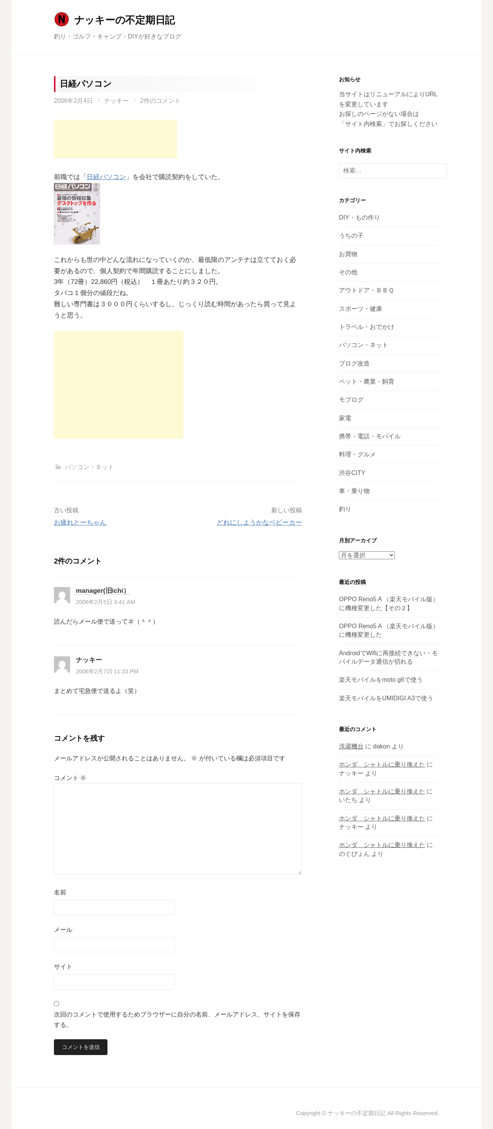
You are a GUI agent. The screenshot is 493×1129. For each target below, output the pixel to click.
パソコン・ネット (89, 467)
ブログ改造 (354, 363)
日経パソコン (106, 177)
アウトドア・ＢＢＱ (366, 290)
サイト (63, 966)
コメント (70, 778)
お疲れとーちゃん (80, 522)
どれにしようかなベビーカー (259, 522)
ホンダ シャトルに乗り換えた (382, 764)
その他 (348, 272)
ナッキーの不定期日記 (124, 20)
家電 (345, 418)
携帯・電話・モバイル (370, 436)
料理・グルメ (357, 454)
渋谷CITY (352, 473)
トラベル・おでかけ (366, 327)
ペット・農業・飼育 (366, 381)
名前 (60, 892)
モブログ (351, 399)
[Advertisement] (115, 139)
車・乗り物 (354, 491)
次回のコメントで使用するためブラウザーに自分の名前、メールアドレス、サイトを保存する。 (177, 1019)
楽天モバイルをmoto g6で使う (381, 679)
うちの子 (351, 235)
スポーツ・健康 (360, 308)
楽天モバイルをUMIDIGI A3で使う (386, 698)
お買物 (348, 254)
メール (63, 929)
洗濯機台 (351, 746)
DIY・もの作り (359, 217)
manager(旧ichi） (103, 590)
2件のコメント (160, 100)
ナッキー (116, 100)
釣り (345, 509)
